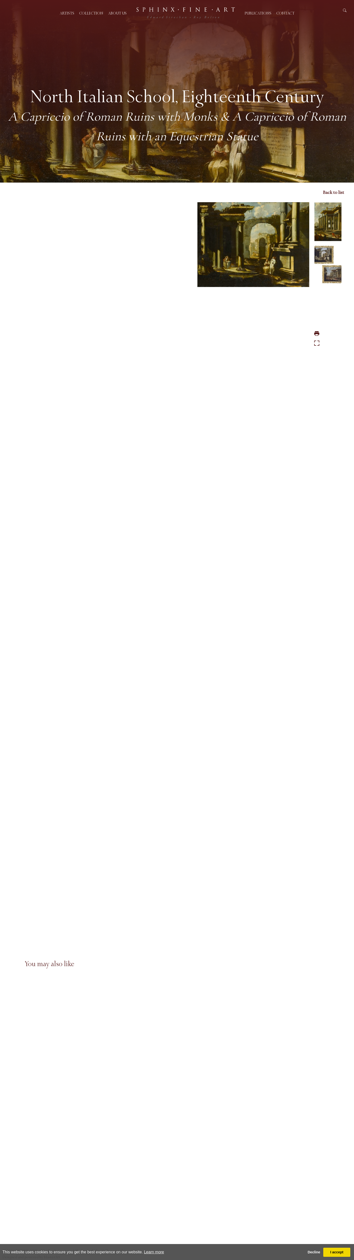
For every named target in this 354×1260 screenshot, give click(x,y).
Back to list (333, 192)
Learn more (154, 1252)
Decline (314, 1252)
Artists (67, 13)
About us (117, 13)
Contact (285, 13)
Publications (258, 13)
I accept (336, 1252)
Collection (91, 13)
